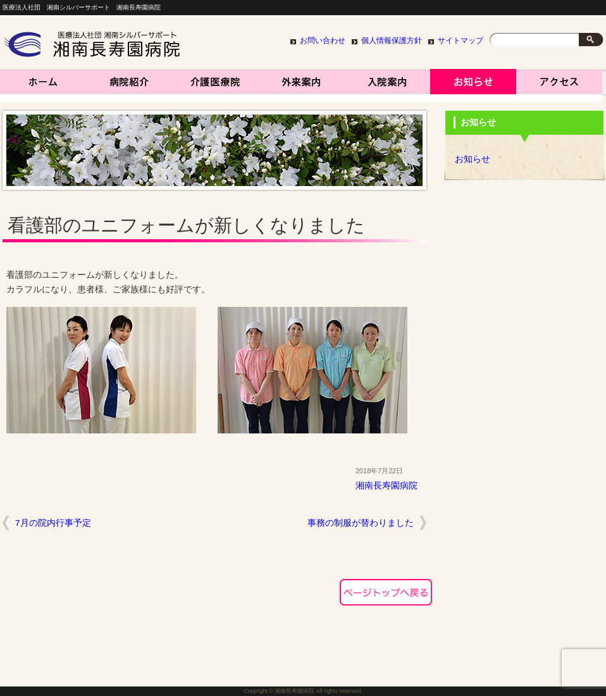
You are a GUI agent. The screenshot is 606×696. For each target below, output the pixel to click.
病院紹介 (129, 85)
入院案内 (387, 85)
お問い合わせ (322, 40)
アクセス (559, 85)
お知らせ (473, 85)
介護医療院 (215, 85)
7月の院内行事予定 (53, 523)
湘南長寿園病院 (43, 85)
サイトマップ (460, 40)
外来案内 (301, 85)
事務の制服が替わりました (360, 523)
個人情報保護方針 (391, 40)
